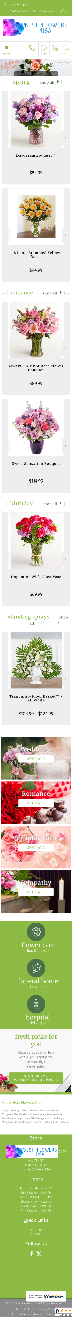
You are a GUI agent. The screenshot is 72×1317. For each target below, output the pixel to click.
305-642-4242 (19, 5)
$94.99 (36, 270)
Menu (6, 53)
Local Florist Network (27, 1314)
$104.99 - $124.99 (36, 714)
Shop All (47, 82)
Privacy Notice (47, 1309)
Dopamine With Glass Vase (36, 577)
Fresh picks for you (36, 1051)
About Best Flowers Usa (21, 1102)
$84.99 (36, 173)
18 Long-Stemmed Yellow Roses (36, 255)
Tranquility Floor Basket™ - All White (36, 698)
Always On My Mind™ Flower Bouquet (36, 368)
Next (66, 138)
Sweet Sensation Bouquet (36, 463)
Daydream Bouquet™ (36, 155)
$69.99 (36, 594)
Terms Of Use (24, 1309)
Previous (6, 138)
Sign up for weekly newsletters (36, 1078)
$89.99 (36, 383)
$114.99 (36, 481)
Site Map (51, 1314)
